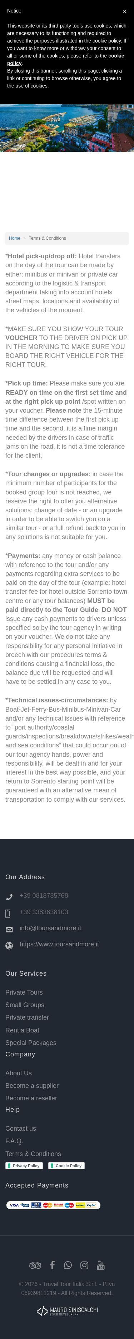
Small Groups (24, 1005)
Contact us (20, 1128)
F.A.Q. (14, 1141)
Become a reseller (31, 1098)
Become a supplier (32, 1085)
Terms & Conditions (33, 1154)
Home (14, 238)
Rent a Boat (22, 1030)
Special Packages (30, 1042)
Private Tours (24, 992)
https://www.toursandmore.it (59, 944)
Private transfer (27, 1017)
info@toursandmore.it (50, 928)
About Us (18, 1073)
